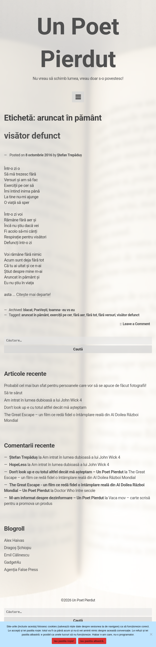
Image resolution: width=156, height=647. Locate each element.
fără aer (79, 315)
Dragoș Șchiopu (17, 547)
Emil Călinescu (16, 555)
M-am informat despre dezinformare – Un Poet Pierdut (56, 497)
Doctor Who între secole (74, 490)
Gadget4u (12, 562)
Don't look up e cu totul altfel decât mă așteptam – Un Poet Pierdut (66, 471)
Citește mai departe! (33, 294)
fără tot (91, 315)
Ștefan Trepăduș (69, 155)
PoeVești (41, 310)
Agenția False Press (21, 569)
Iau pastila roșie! (64, 641)
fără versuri (106, 315)
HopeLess (18, 464)
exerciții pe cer (61, 315)
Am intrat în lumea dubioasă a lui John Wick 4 (43, 400)
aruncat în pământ (35, 315)
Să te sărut (13, 392)
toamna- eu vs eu (62, 310)
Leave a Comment (137, 324)
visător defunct (32, 136)
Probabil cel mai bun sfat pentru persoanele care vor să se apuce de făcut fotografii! (75, 385)
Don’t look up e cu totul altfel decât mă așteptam (45, 407)
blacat (27, 310)
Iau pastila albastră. (92, 641)
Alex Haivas (14, 540)
